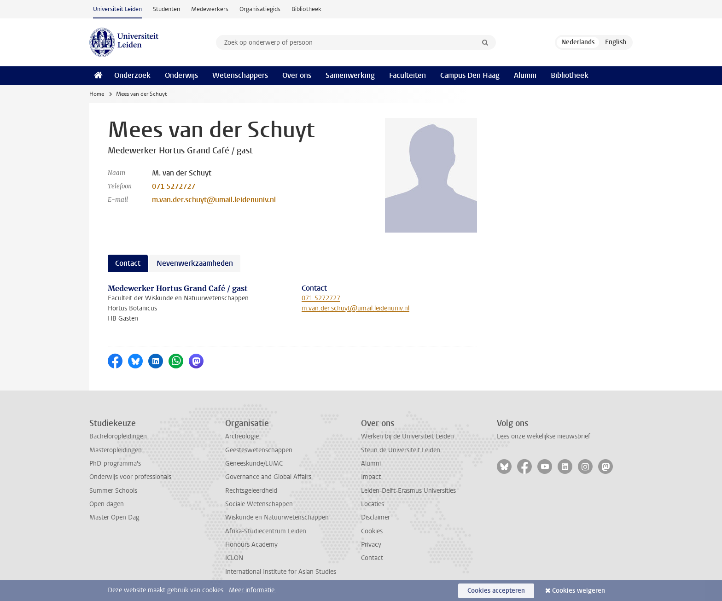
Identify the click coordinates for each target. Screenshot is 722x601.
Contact (372, 558)
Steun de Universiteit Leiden (400, 450)
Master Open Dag (114, 517)
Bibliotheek (306, 9)
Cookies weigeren (578, 590)
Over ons (296, 75)
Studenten (166, 9)
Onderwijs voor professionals (130, 477)
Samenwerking (350, 75)
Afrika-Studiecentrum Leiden (265, 531)
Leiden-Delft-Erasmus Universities (408, 490)
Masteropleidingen (115, 450)
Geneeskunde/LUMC (254, 463)
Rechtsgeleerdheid (251, 490)
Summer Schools (113, 490)
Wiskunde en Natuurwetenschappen (277, 517)
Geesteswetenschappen (258, 450)
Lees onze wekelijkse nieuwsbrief (543, 436)
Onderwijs (181, 75)
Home (96, 94)
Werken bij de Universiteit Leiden (407, 436)
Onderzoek (132, 75)
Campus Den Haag (470, 75)
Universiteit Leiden (117, 9)
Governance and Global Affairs (268, 477)
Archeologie (242, 436)
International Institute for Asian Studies (280, 571)
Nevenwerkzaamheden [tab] (195, 263)
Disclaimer (375, 517)
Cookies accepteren (496, 590)
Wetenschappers (240, 75)
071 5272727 (173, 186)
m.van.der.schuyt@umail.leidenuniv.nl (214, 199)
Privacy (371, 544)
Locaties (372, 504)
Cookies (372, 531)
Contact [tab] (127, 263)
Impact (371, 477)
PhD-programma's (115, 463)
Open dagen (106, 504)
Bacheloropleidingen (118, 436)
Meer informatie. (252, 590)
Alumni (525, 75)
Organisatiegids (259, 9)
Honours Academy (251, 544)
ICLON (234, 558)
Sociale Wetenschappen (259, 504)
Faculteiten (407, 75)
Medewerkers (209, 9)
